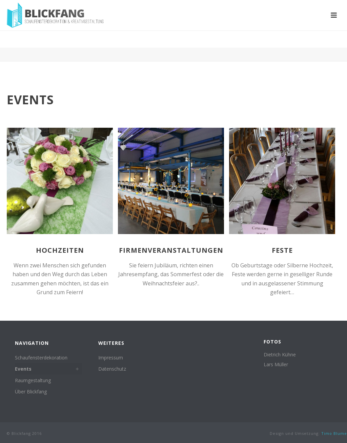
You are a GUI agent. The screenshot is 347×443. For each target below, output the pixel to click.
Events (23, 369)
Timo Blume (334, 433)
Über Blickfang (31, 391)
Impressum (110, 357)
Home (309, 41)
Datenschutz (112, 369)
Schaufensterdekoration (41, 357)
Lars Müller (276, 364)
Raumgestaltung (33, 380)
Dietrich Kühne (280, 355)
